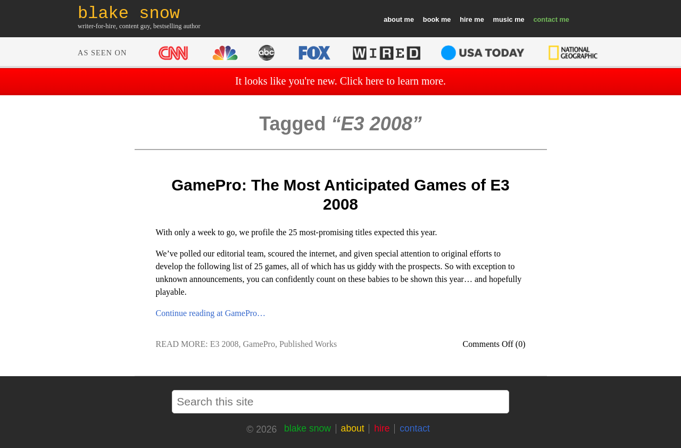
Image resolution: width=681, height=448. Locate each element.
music (503, 19)
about (393, 19)
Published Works (308, 344)
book (431, 19)
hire (466, 19)
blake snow (307, 428)
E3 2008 (224, 344)
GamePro (259, 344)
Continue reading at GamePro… (211, 313)
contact (545, 19)
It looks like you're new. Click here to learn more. (340, 81)
